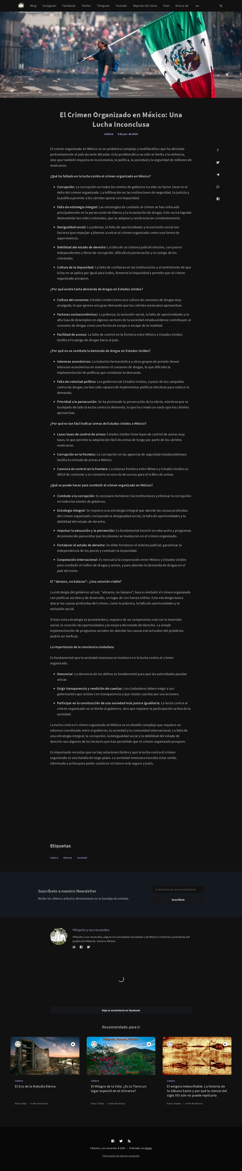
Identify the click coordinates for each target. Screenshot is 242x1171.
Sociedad (82, 857)
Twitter (86, 6)
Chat (166, 6)
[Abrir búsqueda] (221, 6)
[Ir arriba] (218, 150)
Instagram (49, 6)
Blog (33, 6)
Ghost (148, 1148)
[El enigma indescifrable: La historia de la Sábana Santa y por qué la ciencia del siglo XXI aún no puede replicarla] (197, 1096)
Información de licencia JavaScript (121, 1155)
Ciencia (171, 1080)
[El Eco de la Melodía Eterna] (45, 1096)
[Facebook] (218, 199)
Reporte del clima (145, 6)
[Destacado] (73, 1044)
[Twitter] (218, 162)
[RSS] (129, 1141)
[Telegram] (218, 174)
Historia (67, 857)
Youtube (121, 6)
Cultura (108, 133)
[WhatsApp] (218, 186)
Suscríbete (178, 899)
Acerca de (182, 6)
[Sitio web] (74, 947)
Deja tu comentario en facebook (121, 1010)
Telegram (103, 6)
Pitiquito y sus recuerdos (91, 930)
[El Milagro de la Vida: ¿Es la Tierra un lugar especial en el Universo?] (121, 1096)
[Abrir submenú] (197, 6)
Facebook (68, 6)
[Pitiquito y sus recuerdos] (58, 936)
